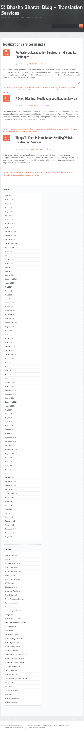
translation (8, 686)
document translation (12, 579)
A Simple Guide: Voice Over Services (13, 728)
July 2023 (8, 287)
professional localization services (31, 90)
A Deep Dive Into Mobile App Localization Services (46, 99)
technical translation (12, 674)
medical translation (11, 651)
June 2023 (8, 291)
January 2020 (9, 434)
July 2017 (8, 537)
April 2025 (8, 216)
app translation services (13, 129)
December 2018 (10, 482)
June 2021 (8, 366)
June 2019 (8, 462)
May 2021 (8, 370)
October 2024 (10, 240)
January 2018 (9, 525)
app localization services (13, 173)
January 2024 (9, 263)
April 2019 (8, 470)
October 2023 (10, 275)
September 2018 (11, 493)
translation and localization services (53, 90)
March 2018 (9, 517)
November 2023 (10, 271)
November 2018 (10, 485)
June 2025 (8, 208)
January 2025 (9, 228)
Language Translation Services (15, 623)
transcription (9, 682)
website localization (36, 149)
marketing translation (12, 643)
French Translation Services (14, 599)
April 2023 (8, 299)
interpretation (9, 615)
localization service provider (67, 87)
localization (33, 64)
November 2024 (10, 236)
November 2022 (10, 315)
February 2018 (10, 521)
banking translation (11, 556)
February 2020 (10, 430)
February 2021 (10, 382)
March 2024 (9, 255)
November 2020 (10, 394)
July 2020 (8, 410)
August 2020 (9, 406)
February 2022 (10, 339)
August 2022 (9, 327)
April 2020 (8, 422)
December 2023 (10, 267)
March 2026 (9, 200)
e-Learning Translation (12, 591)
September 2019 (11, 450)
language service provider (50, 87)
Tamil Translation (11, 671)
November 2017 (10, 533)
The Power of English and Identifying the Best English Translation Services (47, 725)
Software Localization (12, 667)
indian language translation (14, 611)
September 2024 (11, 244)
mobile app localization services (50, 173)
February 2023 (10, 303)
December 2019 (10, 438)
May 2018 (8, 509)
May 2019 (8, 466)
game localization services (33, 87)
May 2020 (8, 418)
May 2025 (8, 212)
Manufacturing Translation (14, 639)
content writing (10, 575)
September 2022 (11, 323)
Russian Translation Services (14, 659)
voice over (8, 694)
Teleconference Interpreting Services (17, 678)
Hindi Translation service (13, 607)
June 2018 (8, 505)
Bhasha (7, 559)
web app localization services (28, 132)
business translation (11, 567)
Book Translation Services (13, 563)
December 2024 (10, 232)
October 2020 (10, 398)
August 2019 (9, 454)
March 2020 (9, 426)
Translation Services (11, 690)
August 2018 (9, 497)
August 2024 (9, 248)
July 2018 (8, 501)
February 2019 (10, 478)
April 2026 (8, 196)
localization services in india (12, 90)
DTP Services (9, 583)
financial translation (11, 595)
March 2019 (9, 474)
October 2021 (10, 351)
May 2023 (8, 295)
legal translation (10, 627)
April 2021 (8, 374)
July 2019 (8, 458)
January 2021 (9, 386)
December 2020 (10, 390)
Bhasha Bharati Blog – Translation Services (42, 10)
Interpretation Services (12, 619)
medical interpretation (12, 647)
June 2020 (8, 414)
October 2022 (10, 319)
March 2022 (9, 335)
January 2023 (9, 307)
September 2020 (11, 402)
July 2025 (8, 204)
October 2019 (10, 446)
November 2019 (10, 442)
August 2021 (9, 359)
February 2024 (10, 259)
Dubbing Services (11, 587)
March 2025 (9, 220)
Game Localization (11, 603)
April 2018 (8, 513)
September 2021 (11, 355)
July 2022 (8, 331)
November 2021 (10, 347)
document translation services (15, 87)
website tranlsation (11, 702)
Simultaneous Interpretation (14, 663)
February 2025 (10, 224)
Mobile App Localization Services (40, 106)
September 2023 (11, 279)
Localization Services (12, 635)
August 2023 (9, 283)
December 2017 (10, 529)
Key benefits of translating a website (12, 725)
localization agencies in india (47, 129)
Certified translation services (14, 571)
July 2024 (8, 251)
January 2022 (9, 343)
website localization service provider (27, 175)
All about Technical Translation (36, 728)
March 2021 (9, 378)
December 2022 (10, 311)
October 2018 (10, 489)
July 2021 (8, 363)
